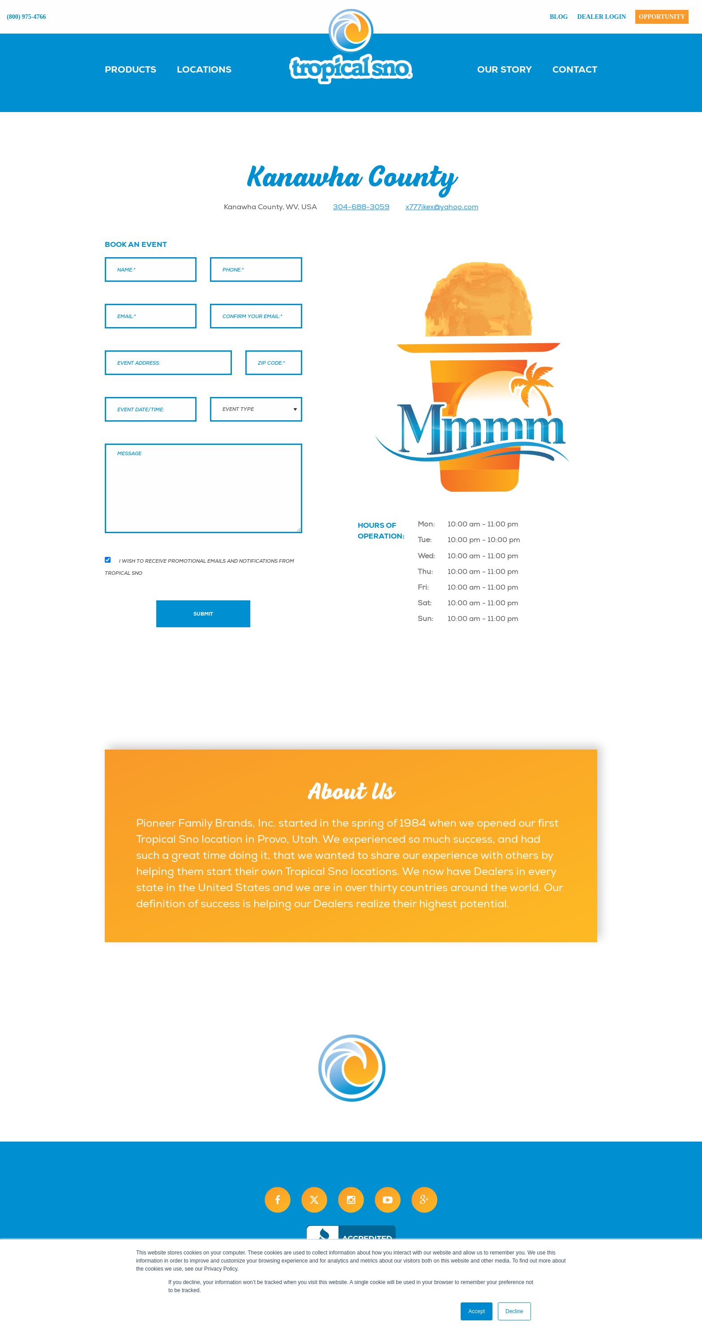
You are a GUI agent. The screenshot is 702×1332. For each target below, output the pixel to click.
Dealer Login (602, 16)
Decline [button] (514, 1311)
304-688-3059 (361, 207)
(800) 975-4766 (26, 16)
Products (130, 69)
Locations (204, 69)
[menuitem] (139, 69)
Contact (574, 69)
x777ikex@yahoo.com (442, 207)
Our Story (504, 69)
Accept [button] (476, 1311)
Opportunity (662, 16)
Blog (559, 16)
